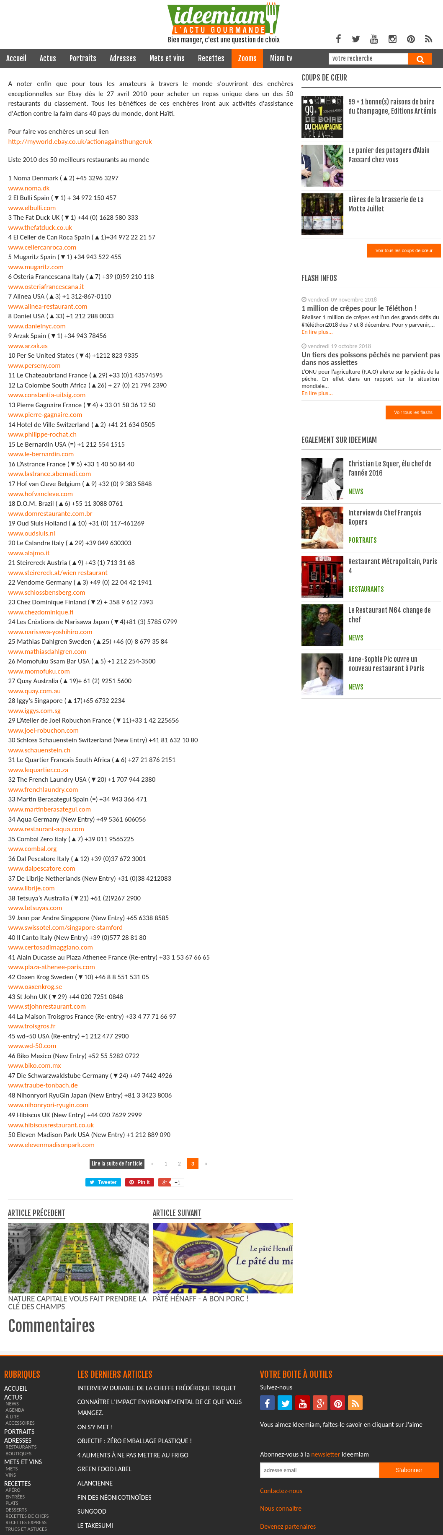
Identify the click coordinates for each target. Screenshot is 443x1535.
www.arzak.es (27, 345)
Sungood (91, 1511)
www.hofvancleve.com (40, 493)
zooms (247, 58)
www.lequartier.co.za (38, 769)
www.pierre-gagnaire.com (45, 414)
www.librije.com (31, 888)
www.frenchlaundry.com (43, 789)
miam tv (281, 58)
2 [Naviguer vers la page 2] (179, 1163)
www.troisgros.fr (31, 1026)
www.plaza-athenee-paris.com (51, 967)
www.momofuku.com (39, 671)
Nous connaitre (280, 1508)
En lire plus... (317, 332)
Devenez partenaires (288, 1526)
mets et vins (167, 58)
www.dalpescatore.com (41, 868)
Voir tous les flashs (413, 412)
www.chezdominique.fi (40, 612)
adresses (123, 58)
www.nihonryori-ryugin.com (48, 1105)
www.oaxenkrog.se (35, 986)
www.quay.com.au (34, 691)
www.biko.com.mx (34, 1065)
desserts (16, 1509)
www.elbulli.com (32, 207)
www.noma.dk (28, 188)
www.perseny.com (34, 365)
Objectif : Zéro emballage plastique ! (134, 1441)
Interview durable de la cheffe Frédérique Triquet (156, 1388)
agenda (14, 1410)
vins (10, 1475)
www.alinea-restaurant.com (47, 306)
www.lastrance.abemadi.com (49, 473)
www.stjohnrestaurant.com (47, 1006)
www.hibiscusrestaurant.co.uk (51, 1125)
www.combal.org (32, 848)
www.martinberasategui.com (49, 809)
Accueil (16, 58)
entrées (15, 1496)
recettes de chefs (27, 1516)
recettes (211, 58)
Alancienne (95, 1483)
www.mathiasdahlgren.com (47, 651)
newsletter (325, 1454)
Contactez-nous (281, 1491)
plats (11, 1503)
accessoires (20, 1423)
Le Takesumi (95, 1526)
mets (11, 1468)
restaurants (20, 1447)
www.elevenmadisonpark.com (51, 1144)
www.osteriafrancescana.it (46, 286)
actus (48, 58)
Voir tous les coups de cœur (404, 250)
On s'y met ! (95, 1427)
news (12, 1403)
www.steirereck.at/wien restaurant (57, 572)
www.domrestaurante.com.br (50, 513)
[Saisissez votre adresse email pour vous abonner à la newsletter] (319, 1470)
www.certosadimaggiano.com (50, 947)
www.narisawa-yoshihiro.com (50, 631)
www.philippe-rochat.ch (42, 434)
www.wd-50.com (32, 1045)
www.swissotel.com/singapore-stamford (65, 927)
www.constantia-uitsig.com (46, 394)
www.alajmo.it (28, 553)
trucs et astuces (26, 1529)
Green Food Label (104, 1469)
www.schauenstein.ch (39, 750)
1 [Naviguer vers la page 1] (166, 1163)
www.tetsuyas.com (35, 907)
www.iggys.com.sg (34, 710)
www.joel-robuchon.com (43, 730)
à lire (12, 1416)
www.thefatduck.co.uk (40, 227)
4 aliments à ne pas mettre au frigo (132, 1455)
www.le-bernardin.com (41, 454)
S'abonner (409, 1470)
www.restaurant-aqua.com (46, 829)
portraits (83, 58)
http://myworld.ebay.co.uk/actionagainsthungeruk (80, 141)
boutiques (18, 1453)
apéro (13, 1490)
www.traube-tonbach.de (43, 1085)
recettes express (25, 1522)
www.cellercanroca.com (42, 247)
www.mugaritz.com (36, 267)
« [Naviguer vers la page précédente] (152, 1163)
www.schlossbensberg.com (46, 592)
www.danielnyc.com (36, 326)
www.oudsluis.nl (31, 533)
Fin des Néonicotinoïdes (114, 1497)
